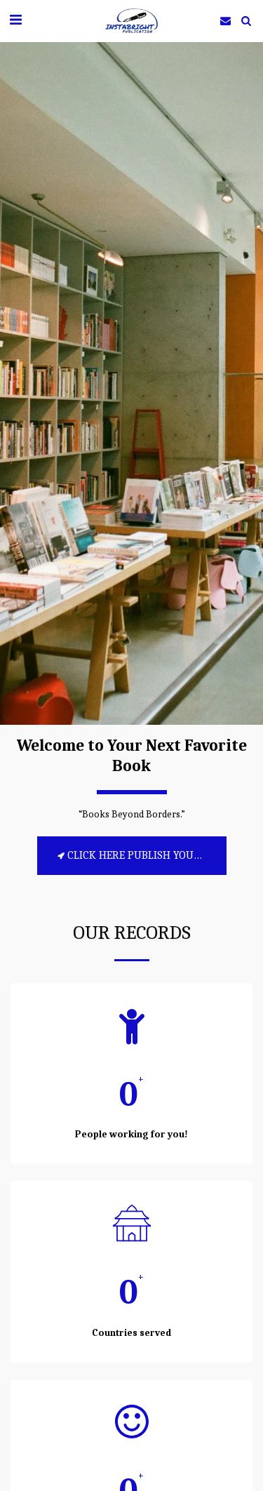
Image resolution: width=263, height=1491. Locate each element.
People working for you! (131, 1134)
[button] (15, 20)
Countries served (131, 1333)
